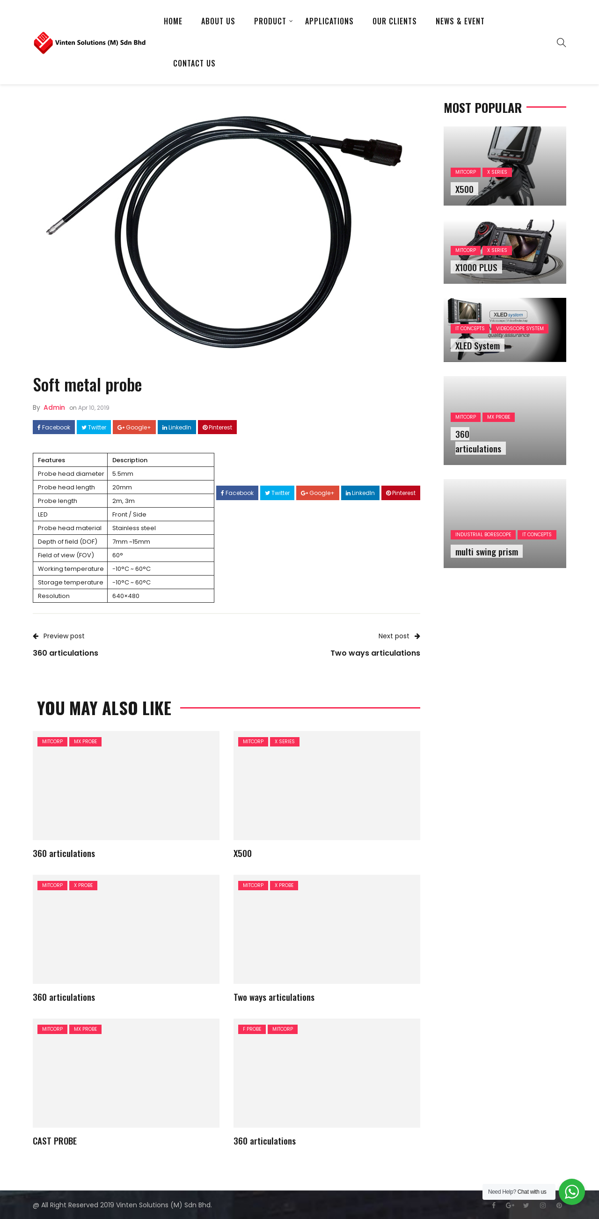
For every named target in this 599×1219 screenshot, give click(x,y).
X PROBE (83, 885)
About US (218, 21)
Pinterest (217, 427)
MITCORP (52, 741)
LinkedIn (176, 427)
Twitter (93, 427)
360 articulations (64, 852)
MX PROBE (85, 741)
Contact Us (194, 63)
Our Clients (395, 21)
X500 (243, 852)
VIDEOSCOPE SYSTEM (520, 328)
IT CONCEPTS (470, 328)
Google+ (134, 427)
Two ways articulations (274, 996)
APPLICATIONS (329, 21)
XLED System (477, 345)
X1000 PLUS (476, 266)
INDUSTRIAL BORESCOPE (483, 534)
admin (54, 407)
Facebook (53, 427)
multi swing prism (486, 551)
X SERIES (285, 741)
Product (270, 21)
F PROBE (252, 1029)
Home (173, 21)
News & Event (460, 21)
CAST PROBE (55, 1140)
